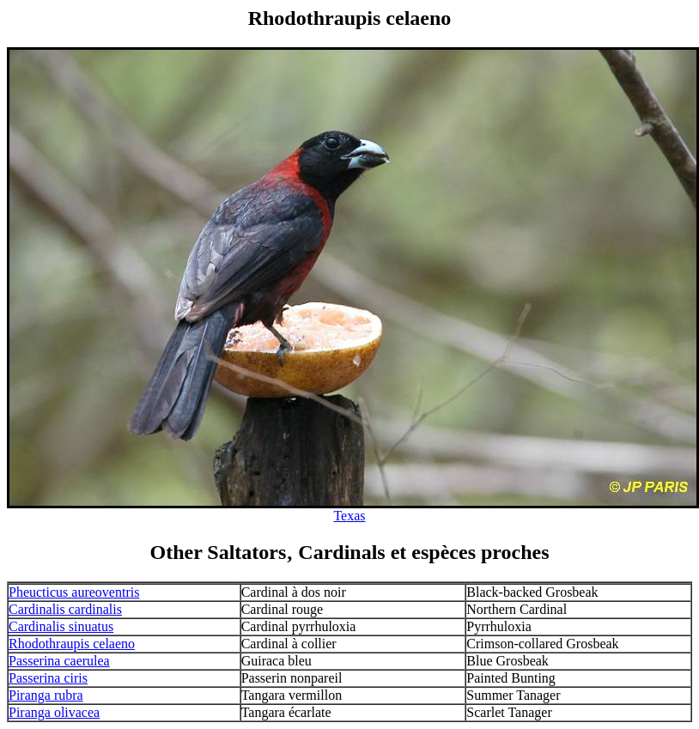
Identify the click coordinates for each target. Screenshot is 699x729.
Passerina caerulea (59, 660)
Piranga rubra (46, 695)
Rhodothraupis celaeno (72, 643)
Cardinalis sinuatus (61, 626)
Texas (349, 515)
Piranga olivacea (54, 712)
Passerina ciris (48, 678)
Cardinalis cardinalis (65, 609)
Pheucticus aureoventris (74, 592)
